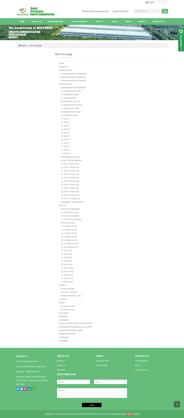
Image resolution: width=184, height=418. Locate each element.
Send (91, 405)
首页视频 (64, 341)
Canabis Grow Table (72, 91)
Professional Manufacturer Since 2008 (76, 327)
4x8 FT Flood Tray (71, 192)
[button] (64, 21)
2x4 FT (67, 139)
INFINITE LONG (71, 115)
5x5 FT (67, 150)
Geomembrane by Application (74, 74)
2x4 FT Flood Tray (71, 171)
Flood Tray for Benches (72, 160)
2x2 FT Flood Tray (71, 164)
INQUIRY (142, 21)
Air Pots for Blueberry (73, 219)
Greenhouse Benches (73, 105)
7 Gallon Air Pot (70, 240)
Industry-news (68, 309)
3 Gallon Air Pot (70, 233)
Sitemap (135, 414)
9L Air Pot (68, 264)
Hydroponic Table (71, 94)
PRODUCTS (142, 356)
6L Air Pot (68, 257)
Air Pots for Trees (71, 212)
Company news (68, 306)
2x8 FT (67, 146)
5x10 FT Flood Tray (72, 198)
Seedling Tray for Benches (73, 202)
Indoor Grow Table (71, 108)
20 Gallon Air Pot (71, 247)
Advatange (64, 337)
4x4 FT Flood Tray (71, 188)
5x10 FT (67, 153)
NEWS (99, 356)
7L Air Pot (68, 261)
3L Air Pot (68, 250)
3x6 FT (67, 133)
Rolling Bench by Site (71, 101)
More (64, 299)
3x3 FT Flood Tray (71, 178)
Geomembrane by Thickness (74, 81)
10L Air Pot (68, 268)
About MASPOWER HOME (71, 330)
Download (64, 313)
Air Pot (100, 21)
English (150, 2)
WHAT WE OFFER (68, 334)
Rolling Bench (80, 21)
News (128, 21)
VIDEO (115, 21)
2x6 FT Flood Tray (71, 174)
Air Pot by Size (68, 223)
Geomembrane (56, 21)
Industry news (101, 365)
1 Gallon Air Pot (70, 226)
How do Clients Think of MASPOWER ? (76, 323)
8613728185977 (33, 372)
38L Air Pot (68, 282)
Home (22, 21)
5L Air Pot (68, 254)
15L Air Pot (68, 271)
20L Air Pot (68, 275)
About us (60, 361)
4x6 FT (67, 126)
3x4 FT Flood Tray (71, 181)
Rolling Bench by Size (71, 112)
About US (36, 21)
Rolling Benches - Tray (71, 296)
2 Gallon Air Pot (70, 230)
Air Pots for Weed (71, 216)
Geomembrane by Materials (73, 77)
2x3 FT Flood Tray (71, 167)
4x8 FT (67, 122)
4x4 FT (67, 119)
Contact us (158, 21)
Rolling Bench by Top (71, 157)
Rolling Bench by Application (74, 87)
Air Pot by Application (71, 209)
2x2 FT (67, 143)
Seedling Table (70, 98)
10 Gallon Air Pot (71, 244)
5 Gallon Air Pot (70, 237)
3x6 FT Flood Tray (71, 185)
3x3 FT (67, 129)
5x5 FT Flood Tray (71, 195)
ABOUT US (63, 356)
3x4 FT (67, 136)
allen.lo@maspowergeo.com (97, 11)
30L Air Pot (68, 278)
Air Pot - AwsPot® (69, 292)
